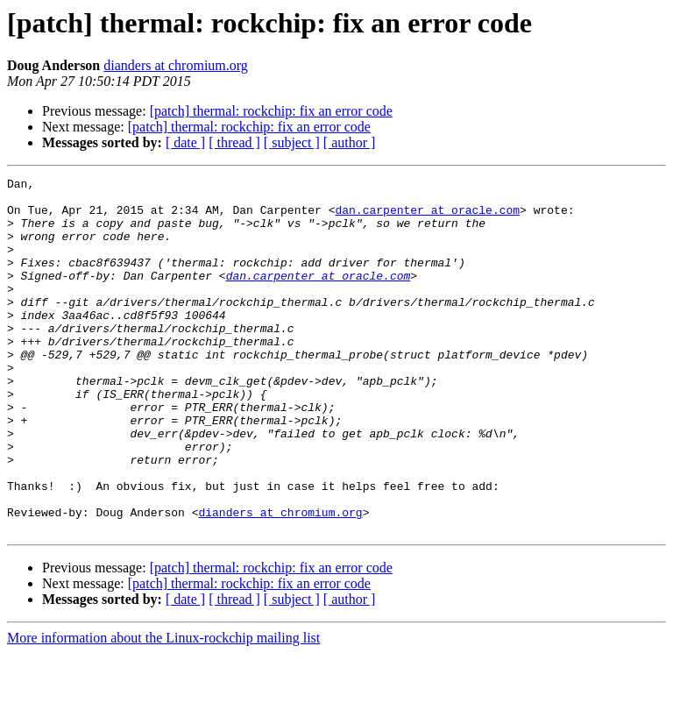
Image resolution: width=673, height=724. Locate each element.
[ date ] (185, 142)
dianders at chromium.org (175, 65)
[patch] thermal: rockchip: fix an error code (271, 110)
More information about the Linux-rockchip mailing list (163, 708)
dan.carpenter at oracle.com (427, 217)
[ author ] (349, 142)
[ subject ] (292, 142)
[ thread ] (234, 142)
